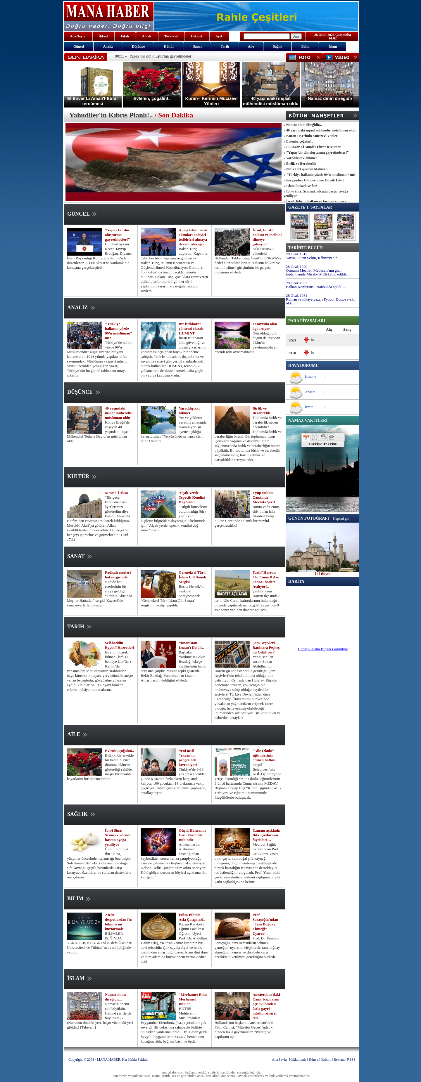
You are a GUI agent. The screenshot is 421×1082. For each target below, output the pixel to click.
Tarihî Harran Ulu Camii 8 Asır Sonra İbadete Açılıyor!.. (266, 579)
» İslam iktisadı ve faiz (300, 186)
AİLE (78, 734)
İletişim (325, 1059)
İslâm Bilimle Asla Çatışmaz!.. (192, 917)
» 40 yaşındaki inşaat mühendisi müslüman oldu (320, 130)
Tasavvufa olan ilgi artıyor (265, 326)
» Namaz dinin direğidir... (303, 125)
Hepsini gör (341, 518)
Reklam (339, 1059)
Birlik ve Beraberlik (261, 410)
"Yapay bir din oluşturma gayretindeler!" (117, 235)
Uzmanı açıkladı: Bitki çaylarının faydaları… (266, 835)
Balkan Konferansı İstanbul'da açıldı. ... (316, 287)
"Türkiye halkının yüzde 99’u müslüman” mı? (118, 331)
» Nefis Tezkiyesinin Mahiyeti (305, 169)
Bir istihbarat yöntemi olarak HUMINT (191, 328)
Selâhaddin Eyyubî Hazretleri (119, 645)
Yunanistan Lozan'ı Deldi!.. (191, 645)
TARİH (79, 627)
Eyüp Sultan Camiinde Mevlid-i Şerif (264, 497)
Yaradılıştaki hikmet (189, 410)
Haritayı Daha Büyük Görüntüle (323, 649)
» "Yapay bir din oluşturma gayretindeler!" (316, 152)
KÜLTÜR (82, 476)
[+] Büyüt (323, 572)
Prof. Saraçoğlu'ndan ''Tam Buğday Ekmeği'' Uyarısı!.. (265, 924)
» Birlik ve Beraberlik (300, 164)
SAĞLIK (81, 814)
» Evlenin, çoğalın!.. (298, 141)
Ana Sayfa (279, 1059)
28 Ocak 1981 (296, 295)
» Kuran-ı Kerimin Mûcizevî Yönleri (311, 136)
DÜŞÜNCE (84, 392)
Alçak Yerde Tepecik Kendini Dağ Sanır (192, 497)
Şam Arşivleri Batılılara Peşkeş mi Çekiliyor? (266, 647)
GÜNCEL (82, 214)
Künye (313, 1059)
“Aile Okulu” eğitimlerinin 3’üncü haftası (264, 755)
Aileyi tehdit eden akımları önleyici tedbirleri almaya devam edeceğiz (193, 237)
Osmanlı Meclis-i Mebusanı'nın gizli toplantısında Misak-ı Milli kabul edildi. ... (318, 272)
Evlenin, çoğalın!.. (119, 750)
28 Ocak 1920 (296, 266)
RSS (350, 1059)
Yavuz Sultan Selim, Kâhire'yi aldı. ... (314, 258)
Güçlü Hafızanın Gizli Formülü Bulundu (192, 835)
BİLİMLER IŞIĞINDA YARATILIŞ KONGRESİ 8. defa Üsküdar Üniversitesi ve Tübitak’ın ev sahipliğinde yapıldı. (99, 942)
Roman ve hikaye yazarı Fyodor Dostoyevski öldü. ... (320, 301)
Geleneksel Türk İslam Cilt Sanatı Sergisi (192, 577)
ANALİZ (81, 308)
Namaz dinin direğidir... (115, 996)
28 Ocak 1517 (296, 254)
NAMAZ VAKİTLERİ (307, 420)
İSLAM (80, 978)
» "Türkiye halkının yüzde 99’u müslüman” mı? (320, 175)
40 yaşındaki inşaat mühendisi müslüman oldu (118, 413)
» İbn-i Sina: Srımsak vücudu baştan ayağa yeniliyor (316, 193)
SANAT (80, 556)
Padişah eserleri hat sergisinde (118, 574)
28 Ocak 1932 (296, 283)
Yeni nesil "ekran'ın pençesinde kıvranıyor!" (189, 757)
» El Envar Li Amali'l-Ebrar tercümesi (312, 147)
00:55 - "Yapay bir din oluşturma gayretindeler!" (154, 56)
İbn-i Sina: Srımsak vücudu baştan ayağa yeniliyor (118, 837)
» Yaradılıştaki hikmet (300, 158)
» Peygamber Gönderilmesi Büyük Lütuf (314, 180)
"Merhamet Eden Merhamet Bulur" (193, 999)
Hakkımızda (297, 1059)
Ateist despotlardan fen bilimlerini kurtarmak (118, 922)
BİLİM (79, 898)
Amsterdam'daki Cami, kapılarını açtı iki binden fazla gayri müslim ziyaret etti (266, 1006)
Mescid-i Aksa (116, 492)
